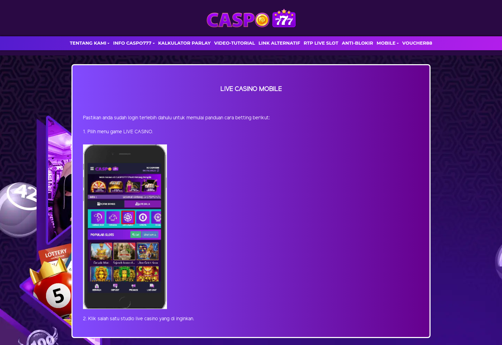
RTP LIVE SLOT (321, 43)
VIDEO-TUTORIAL (234, 43)
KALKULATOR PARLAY (184, 43)
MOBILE (385, 43)
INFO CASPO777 (132, 43)
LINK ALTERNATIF (279, 43)
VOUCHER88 (417, 43)
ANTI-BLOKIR (357, 43)
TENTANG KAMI (88, 43)
